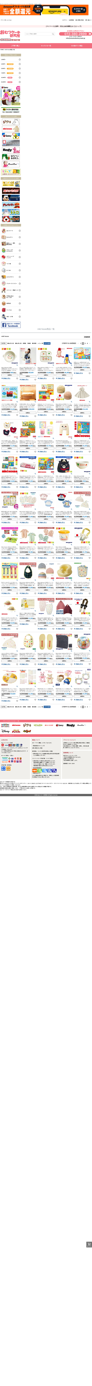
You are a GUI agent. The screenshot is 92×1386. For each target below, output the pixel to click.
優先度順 (34, 343)
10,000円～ (6, 77)
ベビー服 (8, 263)
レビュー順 (40, 343)
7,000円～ (7, 73)
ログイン (65, 20)
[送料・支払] (59, 26)
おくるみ (8, 270)
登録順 (29, 343)
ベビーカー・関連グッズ (12, 290)
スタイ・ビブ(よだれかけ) (9, 250)
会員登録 (71, 20)
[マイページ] (50, 26)
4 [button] (87, 343)
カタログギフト (10, 277)
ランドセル (9, 310)
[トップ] (78, 26)
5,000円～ (7, 68)
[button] (78, 343)
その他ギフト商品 (76, 45)
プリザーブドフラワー (11, 283)
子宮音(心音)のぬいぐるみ (10, 296)
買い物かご (88, 20)
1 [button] (80, 343)
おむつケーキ (9, 230)
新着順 (24, 343)
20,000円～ (6, 82)
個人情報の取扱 (80, 20)
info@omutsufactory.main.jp (75, 38)
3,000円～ (7, 64)
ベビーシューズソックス (10, 257)
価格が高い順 (18, 343)
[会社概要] (67, 26)
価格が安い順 (10, 343)
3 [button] (85, 343)
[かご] (73, 26)
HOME (2, 49)
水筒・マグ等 (9, 316)
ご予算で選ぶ (15, 45)
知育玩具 (8, 303)
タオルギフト (9, 237)
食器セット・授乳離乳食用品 (10, 244)
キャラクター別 (46, 45)
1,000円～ (3, 59)
